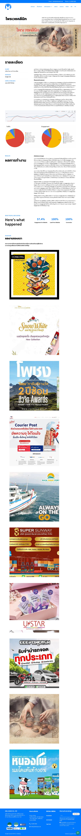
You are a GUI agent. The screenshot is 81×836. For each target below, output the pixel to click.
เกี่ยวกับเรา (14, 833)
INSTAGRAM (49, 820)
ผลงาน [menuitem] (55, 7)
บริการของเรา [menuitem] (48, 7)
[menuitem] (71, 7)
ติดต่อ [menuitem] (67, 7)
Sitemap (19, 833)
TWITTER (48, 824)
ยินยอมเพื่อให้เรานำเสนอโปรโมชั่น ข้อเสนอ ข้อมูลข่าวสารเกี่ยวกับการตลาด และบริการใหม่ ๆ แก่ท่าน (68, 824)
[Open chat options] (78, 833)
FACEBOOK (49, 815)
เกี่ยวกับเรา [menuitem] (39, 7)
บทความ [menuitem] (61, 7)
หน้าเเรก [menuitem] (33, 7)
